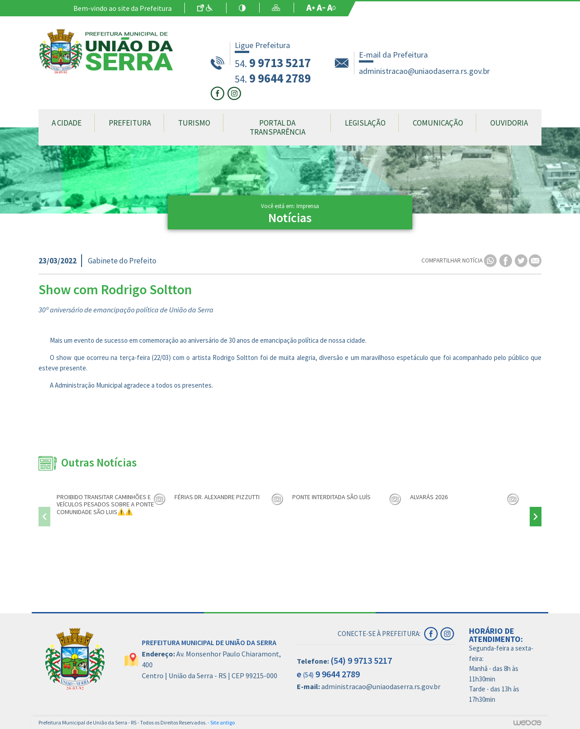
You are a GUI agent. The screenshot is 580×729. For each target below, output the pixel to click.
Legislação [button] (365, 123)
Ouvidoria (509, 123)
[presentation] (44, 516)
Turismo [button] (194, 123)
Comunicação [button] (438, 123)
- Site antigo (221, 722)
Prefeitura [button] (130, 123)
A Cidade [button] (67, 123)
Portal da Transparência (277, 127)
